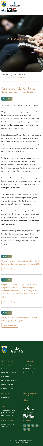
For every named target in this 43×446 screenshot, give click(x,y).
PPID (24, 403)
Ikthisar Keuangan (8, 397)
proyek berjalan (28, 365)
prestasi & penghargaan (9, 380)
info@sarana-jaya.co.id (7, 424)
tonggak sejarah (7, 365)
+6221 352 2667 (6, 427)
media (25, 400)
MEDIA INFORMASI (19, 75)
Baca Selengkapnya (10, 269)
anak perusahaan (7, 384)
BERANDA (6, 75)
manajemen (5, 376)
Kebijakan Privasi (7, 388)
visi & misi (4, 369)
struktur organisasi (8, 373)
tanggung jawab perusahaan (30, 394)
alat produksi (28, 373)
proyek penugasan (29, 369)
